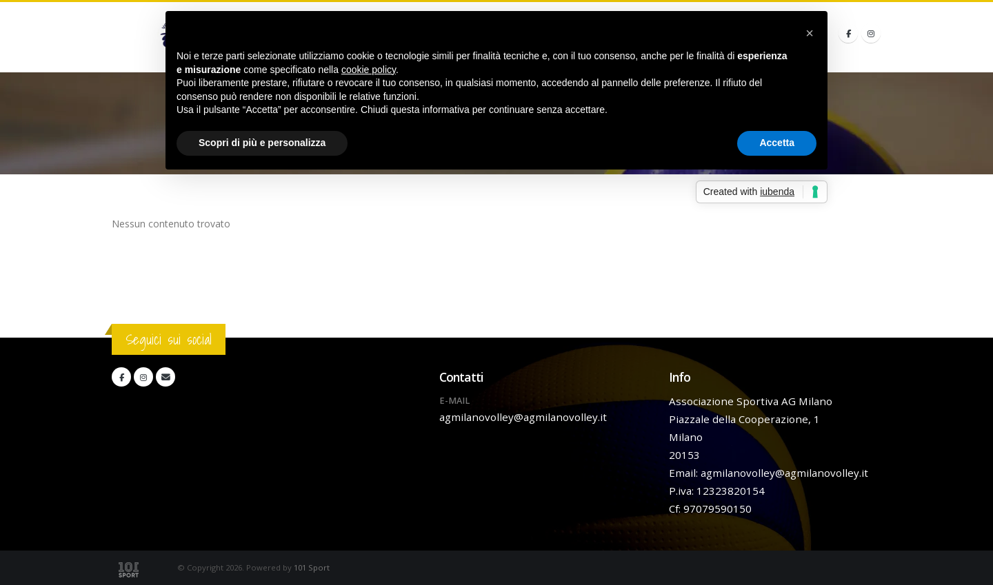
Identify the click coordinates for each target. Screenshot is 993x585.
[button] (810, 33)
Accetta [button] (776, 142)
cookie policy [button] (368, 69)
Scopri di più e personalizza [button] (262, 142)
